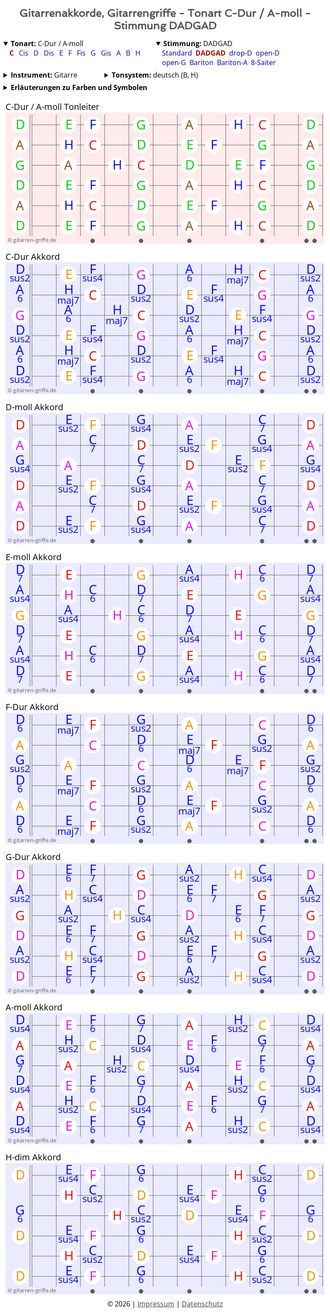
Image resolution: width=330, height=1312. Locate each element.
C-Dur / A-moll (47, 43)
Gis (107, 53)
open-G (174, 62)
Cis (24, 53)
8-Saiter (263, 62)
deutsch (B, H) (155, 75)
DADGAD (197, 43)
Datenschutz (202, 1304)
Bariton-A (232, 62)
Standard (177, 53)
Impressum (156, 1304)
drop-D (240, 53)
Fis (82, 53)
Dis (50, 53)
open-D (267, 53)
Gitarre (44, 75)
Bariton (201, 62)
